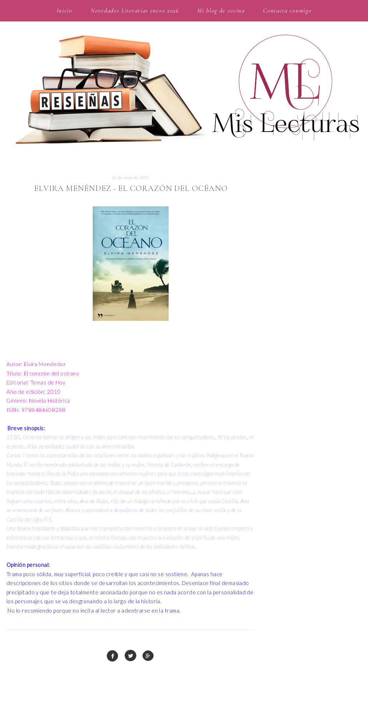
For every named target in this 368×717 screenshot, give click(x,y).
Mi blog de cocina (221, 10)
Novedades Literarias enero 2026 (135, 10)
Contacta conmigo (287, 10)
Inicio (64, 10)
